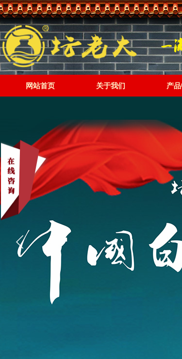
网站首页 (40, 86)
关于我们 (110, 86)
